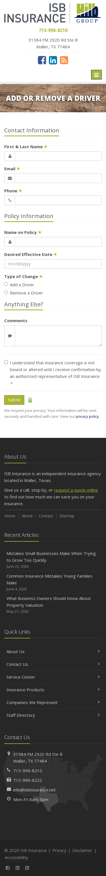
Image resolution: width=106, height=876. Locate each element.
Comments (15, 320)
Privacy (59, 850)
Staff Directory (53, 715)
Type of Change (23, 276)
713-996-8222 (27, 780)
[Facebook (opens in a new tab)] (42, 59)
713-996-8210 (27, 770)
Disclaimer (82, 850)
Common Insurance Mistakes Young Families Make (53, 582)
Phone (13, 190)
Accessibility (16, 857)
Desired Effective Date (30, 254)
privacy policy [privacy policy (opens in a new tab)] (87, 416)
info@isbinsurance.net (34, 790)
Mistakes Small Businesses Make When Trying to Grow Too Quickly (53, 559)
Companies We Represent (53, 702)
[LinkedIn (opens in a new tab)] (53, 59)
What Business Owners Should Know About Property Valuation (53, 604)
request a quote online (76, 490)
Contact (46, 515)
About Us (53, 651)
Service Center (53, 677)
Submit (14, 400)
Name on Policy (23, 232)
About (27, 515)
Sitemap (66, 515)
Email (12, 168)
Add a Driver (19, 284)
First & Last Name (25, 146)
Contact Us (53, 664)
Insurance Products (53, 689)
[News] (64, 59)
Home (10, 515)
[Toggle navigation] (96, 74)
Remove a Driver (23, 293)
